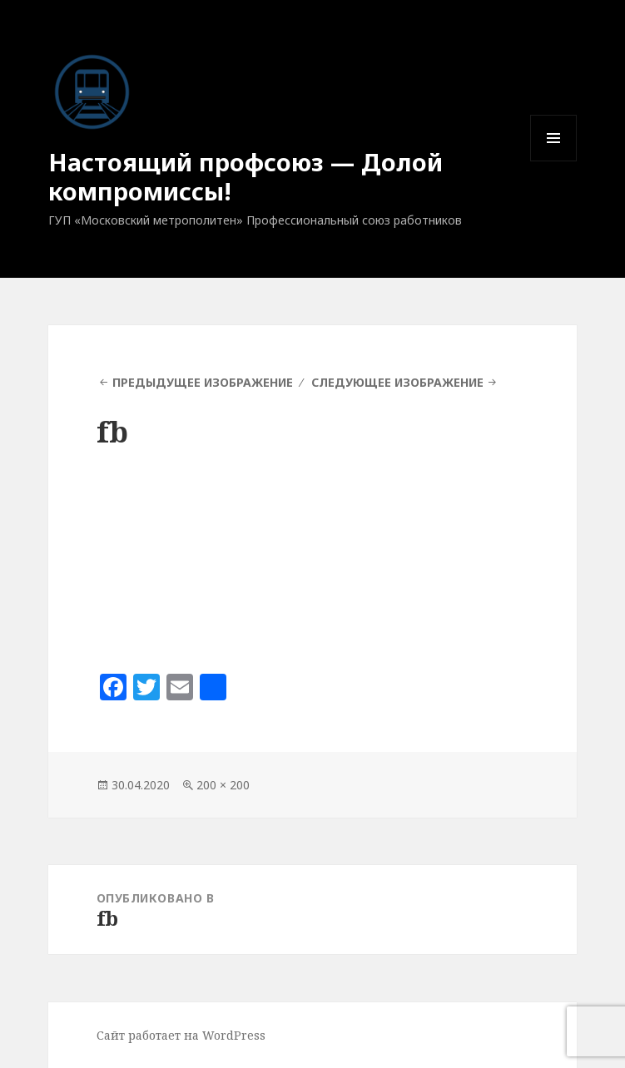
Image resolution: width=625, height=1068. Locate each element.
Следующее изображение (397, 382)
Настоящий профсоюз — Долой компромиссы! (245, 176)
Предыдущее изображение (202, 382)
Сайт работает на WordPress (181, 1035)
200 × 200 (223, 785)
